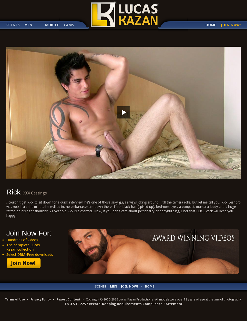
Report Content (68, 299)
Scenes (13, 25)
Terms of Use (15, 299)
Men (28, 25)
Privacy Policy (41, 299)
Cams (69, 25)
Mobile (52, 25)
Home (211, 25)
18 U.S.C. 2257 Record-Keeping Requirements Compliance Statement (124, 304)
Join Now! (231, 25)
